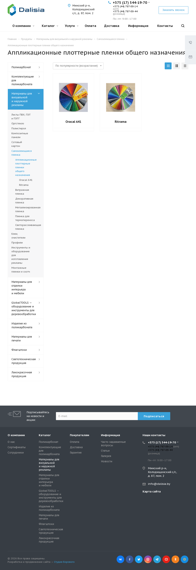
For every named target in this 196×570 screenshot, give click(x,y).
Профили (17, 242)
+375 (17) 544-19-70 (130, 2)
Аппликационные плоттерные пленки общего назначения (26, 167)
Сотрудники (16, 452)
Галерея (106, 456)
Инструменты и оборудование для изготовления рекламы (20, 255)
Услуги (71, 26)
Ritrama (121, 122)
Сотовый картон (16, 144)
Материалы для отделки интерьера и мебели (21, 287)
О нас (11, 442)
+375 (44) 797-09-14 (125, 6)
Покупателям (79, 435)
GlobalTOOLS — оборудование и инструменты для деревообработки (23, 308)
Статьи (105, 450)
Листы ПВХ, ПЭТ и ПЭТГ (21, 116)
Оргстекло (17, 123)
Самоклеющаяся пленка (21, 152)
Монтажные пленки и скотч (20, 269)
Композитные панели (19, 135)
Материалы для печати (21, 338)
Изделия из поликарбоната (21, 325)
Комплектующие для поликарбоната (22, 80)
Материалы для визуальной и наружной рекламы (21, 99)
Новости (106, 461)
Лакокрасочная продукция (21, 374)
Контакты (165, 26)
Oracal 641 (73, 122)
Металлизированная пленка (27, 209)
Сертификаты (17, 447)
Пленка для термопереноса (25, 218)
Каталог (50, 26)
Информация (138, 26)
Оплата (90, 26)
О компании (23, 26)
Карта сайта (152, 491)
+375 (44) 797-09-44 (125, 11)
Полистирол (18, 128)
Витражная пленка (22, 191)
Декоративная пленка (24, 200)
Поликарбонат (21, 67)
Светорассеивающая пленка (27, 226)
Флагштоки (19, 350)
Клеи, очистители (18, 235)
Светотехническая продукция (23, 361)
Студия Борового (64, 562)
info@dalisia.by (159, 484)
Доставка (111, 26)
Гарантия (75, 452)
